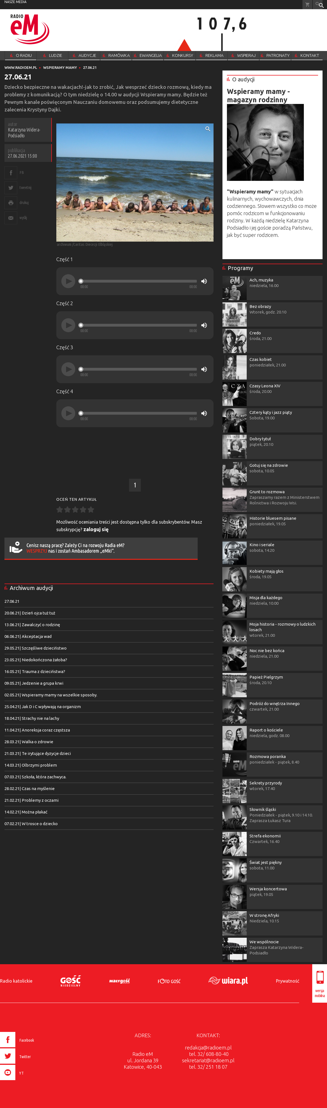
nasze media (15, 2)
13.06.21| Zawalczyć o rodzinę (32, 624)
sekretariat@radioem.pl (208, 1060)
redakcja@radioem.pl (208, 1047)
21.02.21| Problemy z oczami (31, 800)
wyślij (23, 217)
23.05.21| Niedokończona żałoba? (35, 659)
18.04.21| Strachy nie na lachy (31, 718)
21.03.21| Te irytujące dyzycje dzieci (37, 753)
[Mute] (204, 281)
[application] (135, 281)
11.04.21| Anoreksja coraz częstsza (37, 730)
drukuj (24, 202)
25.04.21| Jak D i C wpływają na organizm (42, 706)
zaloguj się (96, 529)
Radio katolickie (16, 980)
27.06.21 (12, 601)
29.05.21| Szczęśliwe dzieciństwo (35, 648)
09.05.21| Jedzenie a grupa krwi (33, 683)
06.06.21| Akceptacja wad (28, 636)
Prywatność (287, 980)
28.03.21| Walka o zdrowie (28, 741)
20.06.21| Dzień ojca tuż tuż (29, 613)
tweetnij (25, 187)
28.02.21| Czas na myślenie (29, 788)
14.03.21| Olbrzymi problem (30, 765)
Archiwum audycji (31, 588)
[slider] (138, 281)
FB (22, 172)
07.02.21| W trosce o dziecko (31, 823)
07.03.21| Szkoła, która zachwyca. (35, 776)
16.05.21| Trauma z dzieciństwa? (34, 671)
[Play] (68, 281)
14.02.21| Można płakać (25, 812)
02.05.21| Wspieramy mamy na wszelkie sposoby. (50, 694)
